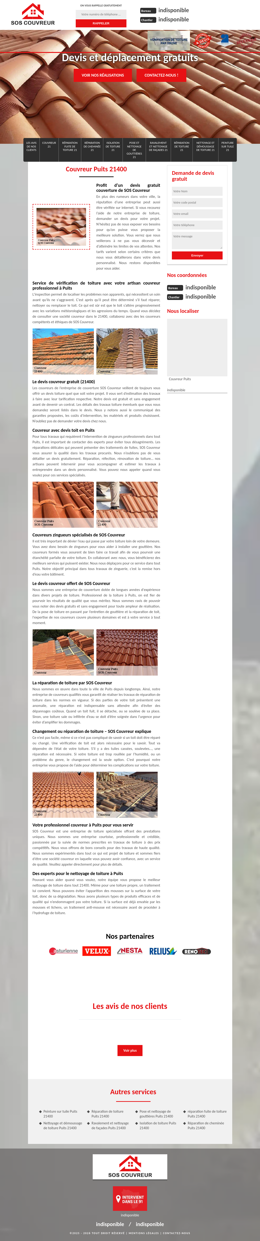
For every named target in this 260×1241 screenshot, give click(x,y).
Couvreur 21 (49, 144)
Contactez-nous (176, 1233)
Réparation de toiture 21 (181, 146)
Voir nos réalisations (103, 75)
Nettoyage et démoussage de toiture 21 (205, 146)
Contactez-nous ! (161, 75)
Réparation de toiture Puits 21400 (107, 1113)
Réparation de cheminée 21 (92, 146)
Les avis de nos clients (31, 146)
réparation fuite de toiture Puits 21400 (207, 1113)
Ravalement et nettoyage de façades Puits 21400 (110, 1125)
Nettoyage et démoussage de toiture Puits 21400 (63, 1125)
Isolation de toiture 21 (113, 146)
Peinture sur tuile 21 (227, 146)
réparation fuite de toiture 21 (70, 146)
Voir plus (130, 1050)
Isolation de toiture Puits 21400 (158, 1125)
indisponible (174, 10)
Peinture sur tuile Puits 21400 (60, 1113)
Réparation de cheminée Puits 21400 (206, 1125)
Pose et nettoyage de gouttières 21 (134, 150)
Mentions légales (144, 1233)
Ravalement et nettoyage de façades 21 (158, 146)
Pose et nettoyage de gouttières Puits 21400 (156, 1113)
